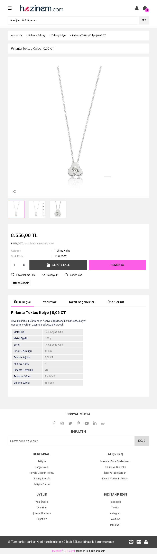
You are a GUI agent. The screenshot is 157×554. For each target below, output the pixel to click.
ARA (143, 20)
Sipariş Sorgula (42, 478)
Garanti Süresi (22, 382)
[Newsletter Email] (78, 441)
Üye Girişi (42, 507)
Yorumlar (49, 302)
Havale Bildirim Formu (41, 472)
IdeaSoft (57, 551)
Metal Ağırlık (21, 338)
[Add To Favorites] (23, 275)
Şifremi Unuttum (42, 513)
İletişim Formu (42, 484)
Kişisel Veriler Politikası (115, 478)
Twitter (115, 507)
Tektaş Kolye (62, 250)
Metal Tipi (19, 332)
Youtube (115, 519)
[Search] (78, 20)
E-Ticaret (70, 551)
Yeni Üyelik (42, 501)
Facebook (115, 501)
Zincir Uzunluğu (23, 351)
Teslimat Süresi (22, 376)
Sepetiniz (42, 519)
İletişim (42, 461)
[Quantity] (19, 265)
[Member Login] (137, 8)
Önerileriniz (116, 302)
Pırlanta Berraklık (23, 370)
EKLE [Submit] (141, 441)
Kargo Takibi (41, 467)
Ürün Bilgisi (22, 302)
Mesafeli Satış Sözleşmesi (115, 461)
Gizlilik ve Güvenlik (115, 467)
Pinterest (115, 524)
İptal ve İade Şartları (115, 472)
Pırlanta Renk (21, 363)
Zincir (17, 344)
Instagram (115, 513)
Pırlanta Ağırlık (22, 357)
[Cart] (145, 8)
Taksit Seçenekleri (81, 302)
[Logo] (41, 8)
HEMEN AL (117, 264)
